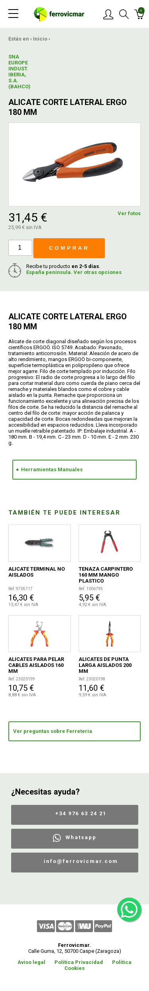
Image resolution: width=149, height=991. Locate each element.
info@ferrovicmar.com (81, 861)
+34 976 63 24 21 (80, 813)
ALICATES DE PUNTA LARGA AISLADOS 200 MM (105, 665)
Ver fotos (129, 213)
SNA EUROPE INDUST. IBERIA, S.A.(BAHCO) (19, 71)
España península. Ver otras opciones (74, 272)
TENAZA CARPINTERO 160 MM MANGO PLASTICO (106, 575)
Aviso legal (31, 962)
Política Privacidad (78, 962)
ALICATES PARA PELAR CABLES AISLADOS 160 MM (36, 665)
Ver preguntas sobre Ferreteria (52, 731)
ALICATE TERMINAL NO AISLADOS (36, 572)
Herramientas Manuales (52, 469)
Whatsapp (81, 837)
